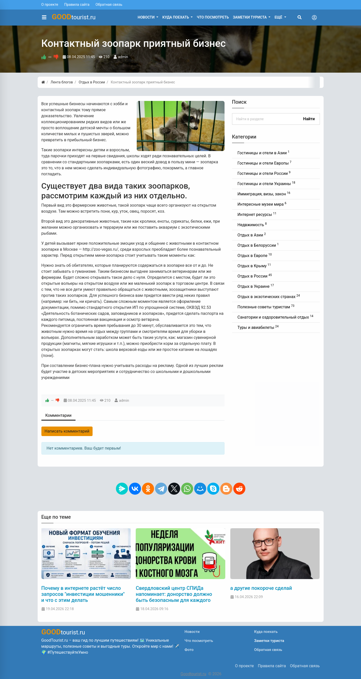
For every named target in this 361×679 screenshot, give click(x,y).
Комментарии (58, 415)
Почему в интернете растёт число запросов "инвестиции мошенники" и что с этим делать (83, 594)
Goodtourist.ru (193, 673)
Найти (309, 118)
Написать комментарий (67, 431)
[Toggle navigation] (314, 17)
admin (123, 57)
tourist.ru (74, 17)
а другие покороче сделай (261, 588)
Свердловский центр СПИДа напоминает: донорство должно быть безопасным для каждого (174, 594)
